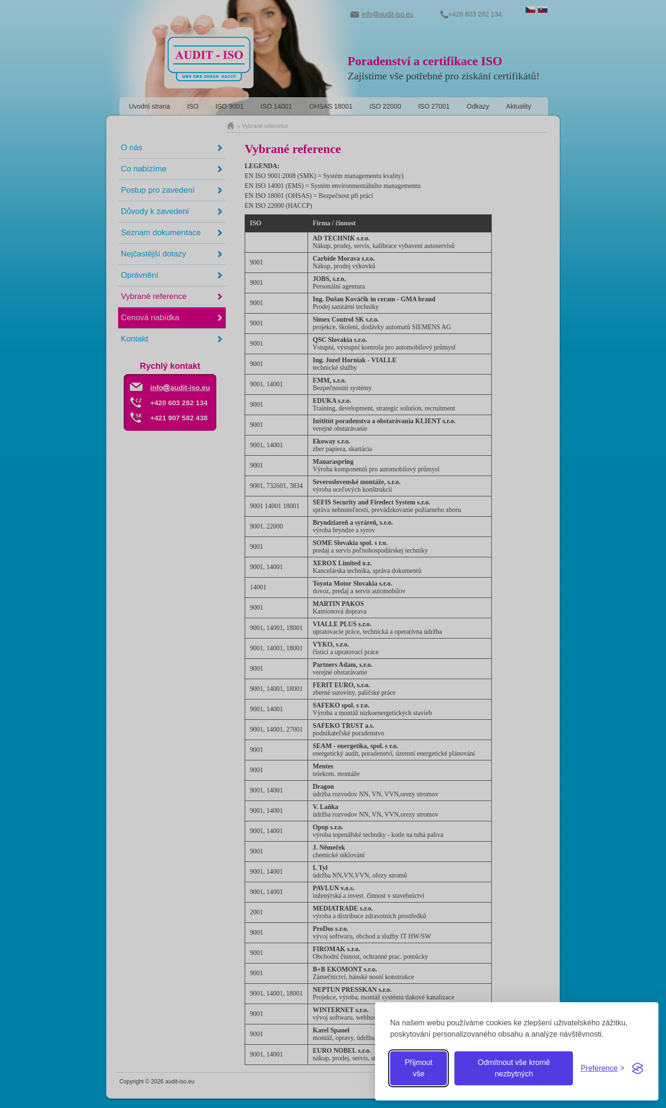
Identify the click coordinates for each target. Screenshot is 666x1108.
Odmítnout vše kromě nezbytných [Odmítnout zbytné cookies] (514, 1068)
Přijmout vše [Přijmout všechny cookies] (419, 1068)
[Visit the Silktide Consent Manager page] (637, 1068)
